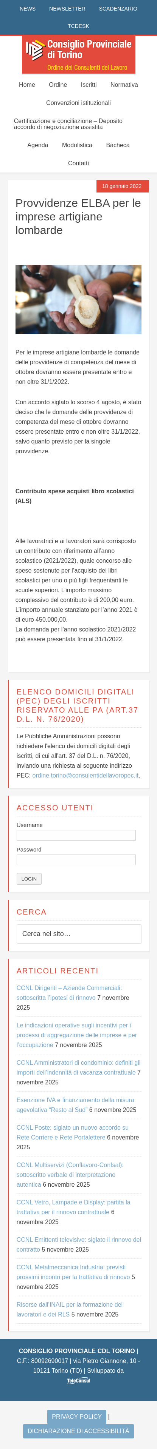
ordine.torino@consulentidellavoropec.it (85, 775)
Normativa (124, 85)
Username (30, 825)
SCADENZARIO (118, 9)
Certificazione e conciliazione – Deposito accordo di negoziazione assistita (68, 124)
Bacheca (117, 145)
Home (27, 85)
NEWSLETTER (67, 9)
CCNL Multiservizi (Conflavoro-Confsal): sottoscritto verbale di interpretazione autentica (70, 1175)
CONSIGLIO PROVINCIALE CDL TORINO (78, 55)
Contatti (78, 163)
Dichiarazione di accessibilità (78, 1431)
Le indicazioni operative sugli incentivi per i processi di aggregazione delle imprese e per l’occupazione (77, 1035)
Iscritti (89, 85)
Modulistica (77, 145)
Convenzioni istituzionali (78, 103)
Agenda (37, 145)
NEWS (28, 9)
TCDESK (78, 26)
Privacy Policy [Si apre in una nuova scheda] (77, 1417)
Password (29, 849)
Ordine (58, 85)
